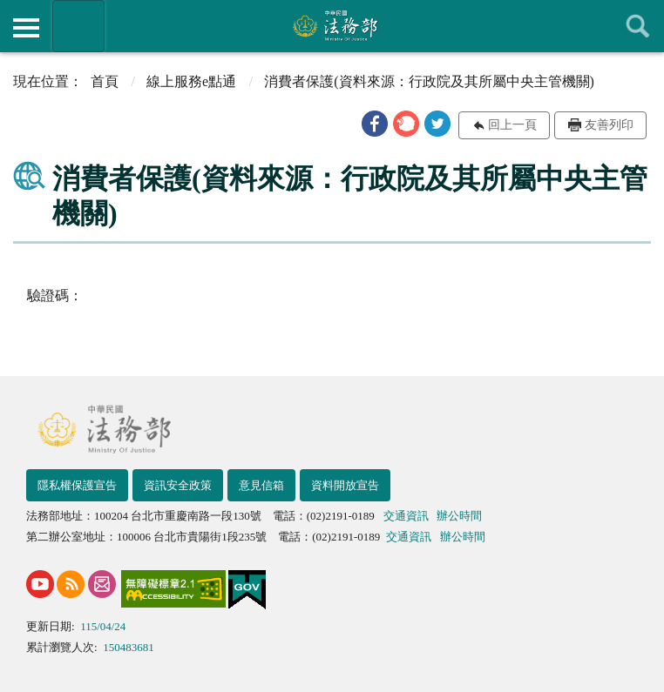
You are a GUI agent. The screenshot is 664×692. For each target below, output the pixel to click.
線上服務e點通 (191, 81)
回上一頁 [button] (512, 124)
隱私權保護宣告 (77, 485)
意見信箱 (261, 485)
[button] (375, 124)
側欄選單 (26, 27)
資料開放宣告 (345, 485)
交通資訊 (406, 515)
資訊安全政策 (178, 485)
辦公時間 (459, 515)
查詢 (638, 26)
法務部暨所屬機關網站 (78, 26)
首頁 (105, 81)
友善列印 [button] (609, 124)
